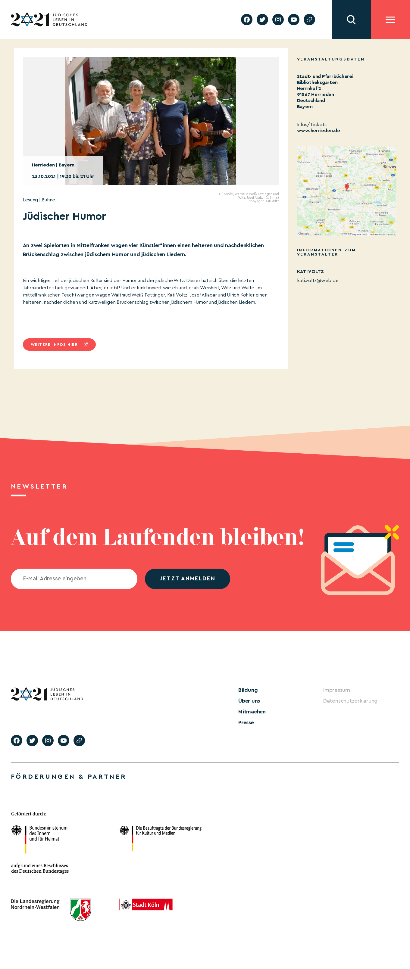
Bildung (248, 690)
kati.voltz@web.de (318, 280)
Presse (246, 722)
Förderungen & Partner (69, 776)
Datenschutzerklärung (350, 700)
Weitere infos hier (54, 344)
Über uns (249, 700)
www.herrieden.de (318, 130)
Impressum (336, 690)
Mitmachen (252, 711)
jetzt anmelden (187, 579)
